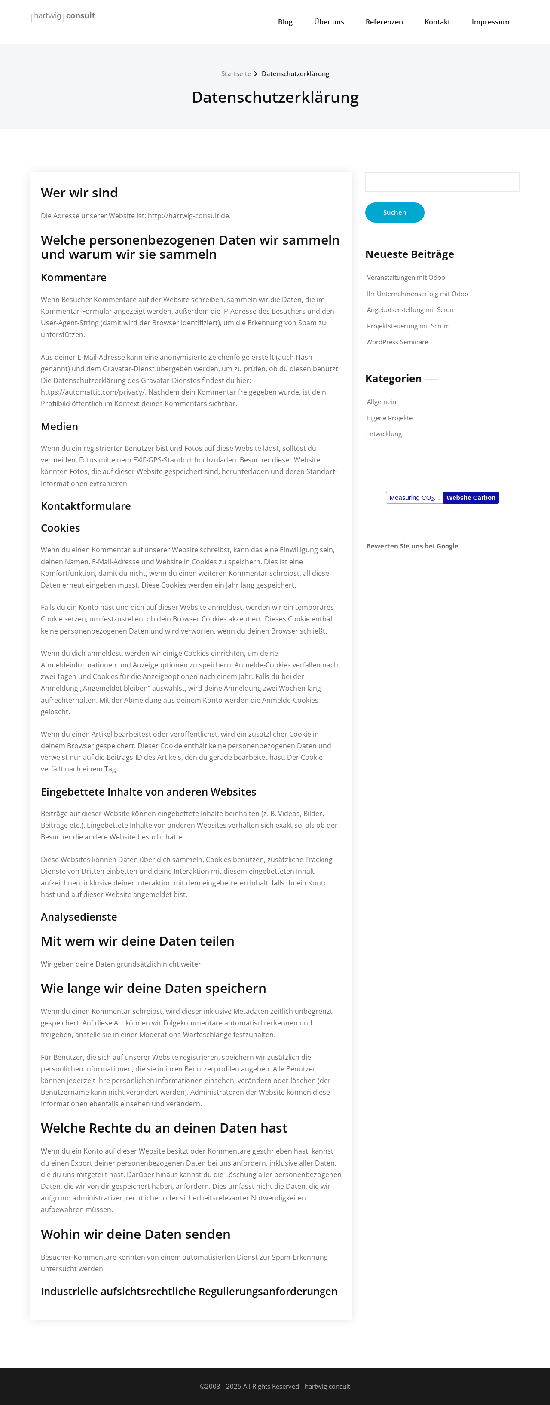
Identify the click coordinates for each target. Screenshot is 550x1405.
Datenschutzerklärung (295, 73)
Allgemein (381, 401)
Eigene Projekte (389, 417)
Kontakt (437, 22)
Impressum (490, 22)
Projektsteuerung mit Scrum (408, 325)
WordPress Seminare (397, 341)
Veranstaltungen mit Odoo (406, 277)
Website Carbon (470, 497)
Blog (285, 22)
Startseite (236, 73)
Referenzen (384, 22)
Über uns (329, 22)
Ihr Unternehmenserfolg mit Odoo (417, 293)
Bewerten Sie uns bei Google (412, 546)
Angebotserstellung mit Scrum (411, 309)
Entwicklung (384, 433)
